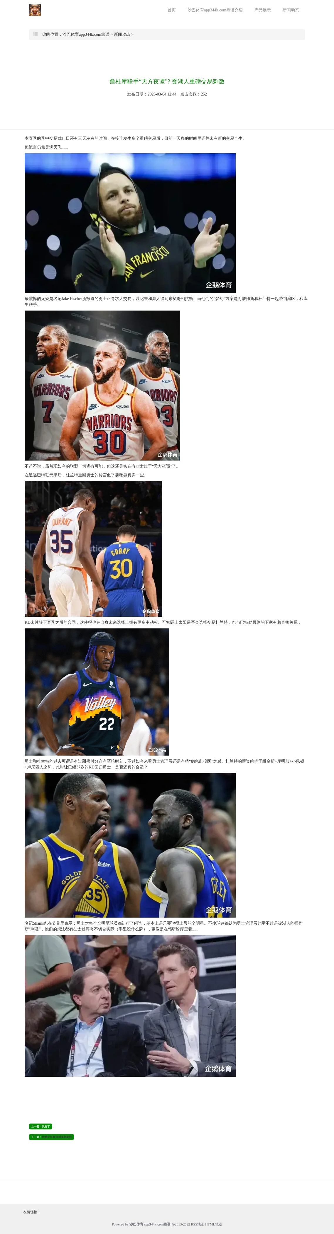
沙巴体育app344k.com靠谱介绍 (215, 10)
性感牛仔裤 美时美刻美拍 (57, 1137)
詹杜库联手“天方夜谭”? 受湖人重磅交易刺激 (167, 81)
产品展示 (262, 10)
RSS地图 (197, 1224)
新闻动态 (291, 10)
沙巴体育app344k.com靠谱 (86, 34)
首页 (172, 10)
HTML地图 (213, 1224)
